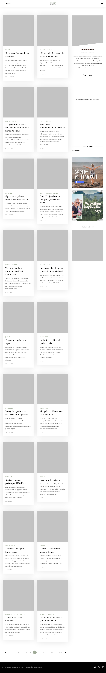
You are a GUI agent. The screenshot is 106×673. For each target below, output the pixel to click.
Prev (9, 652)
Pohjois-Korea (11, 121)
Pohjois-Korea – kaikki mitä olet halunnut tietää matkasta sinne (17, 127)
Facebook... (76, 150)
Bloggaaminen (46, 50)
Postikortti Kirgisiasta (50, 480)
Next (61, 652)
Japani (7, 337)
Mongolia (9, 408)
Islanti (43, 545)
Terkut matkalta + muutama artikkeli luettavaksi (14, 271)
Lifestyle (9, 50)
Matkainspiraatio (47, 614)
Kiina (42, 193)
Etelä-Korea (45, 337)
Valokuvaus (10, 545)
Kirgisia (8, 477)
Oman (22, 614)
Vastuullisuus (46, 121)
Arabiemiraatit (11, 614)
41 (52, 652)
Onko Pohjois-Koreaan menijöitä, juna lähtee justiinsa (50, 199)
